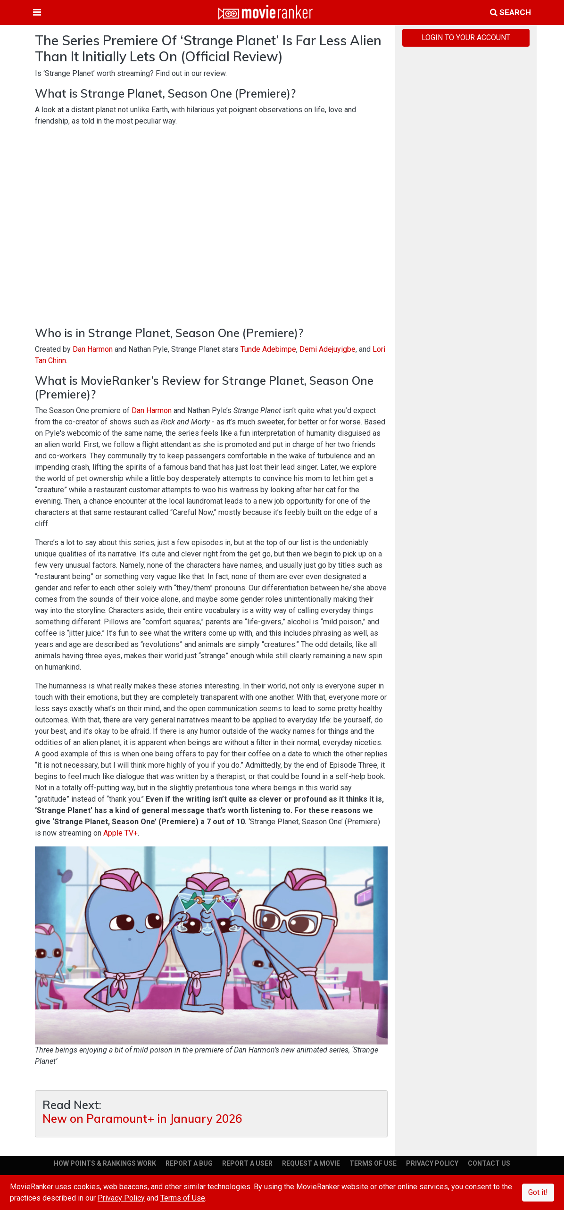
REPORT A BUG (189, 1163)
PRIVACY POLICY (432, 1163)
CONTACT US (489, 1163)
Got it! (538, 1192)
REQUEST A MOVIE (311, 1163)
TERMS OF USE (373, 1163)
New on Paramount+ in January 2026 (142, 1119)
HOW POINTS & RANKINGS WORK (105, 1163)
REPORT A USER (247, 1163)
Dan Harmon (93, 349)
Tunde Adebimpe (268, 349)
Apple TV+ (120, 833)
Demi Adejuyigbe (327, 349)
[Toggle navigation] (37, 12)
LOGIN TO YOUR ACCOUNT (466, 37)
